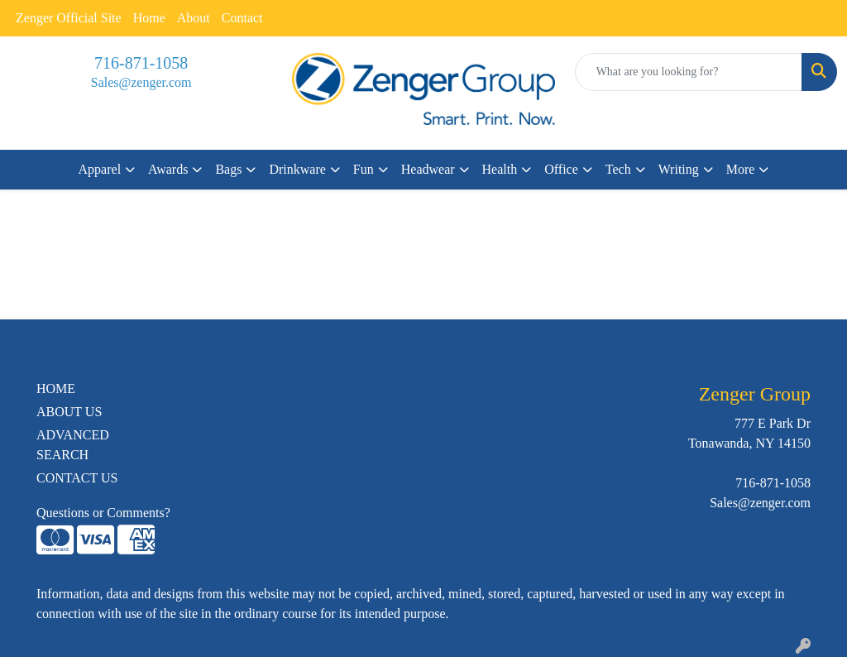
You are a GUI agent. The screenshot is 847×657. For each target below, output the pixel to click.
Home (149, 18)
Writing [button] (678, 169)
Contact (242, 18)
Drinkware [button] (297, 169)
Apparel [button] (100, 169)
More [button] (740, 169)
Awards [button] (168, 169)
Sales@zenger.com (141, 82)
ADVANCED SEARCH (72, 445)
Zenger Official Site (69, 18)
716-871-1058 (141, 63)
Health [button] (500, 169)
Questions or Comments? (103, 513)
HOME (55, 388)
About (193, 18)
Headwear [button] (428, 169)
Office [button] (561, 169)
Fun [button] (363, 169)
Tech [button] (618, 169)
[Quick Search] (688, 72)
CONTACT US (76, 478)
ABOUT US (69, 412)
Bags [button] (228, 169)
